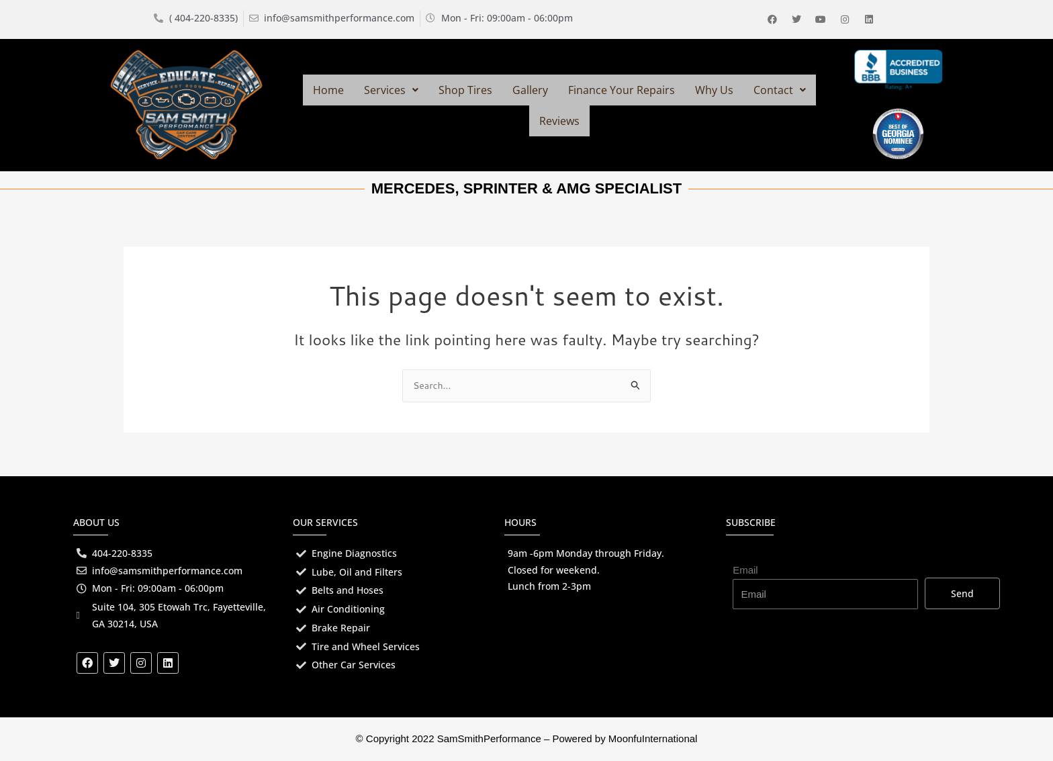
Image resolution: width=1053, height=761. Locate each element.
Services (391, 90)
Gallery (530, 90)
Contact (779, 90)
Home (328, 90)
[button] (391, 90)
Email (745, 568)
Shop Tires (465, 90)
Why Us (714, 90)
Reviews (559, 121)
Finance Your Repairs (621, 90)
